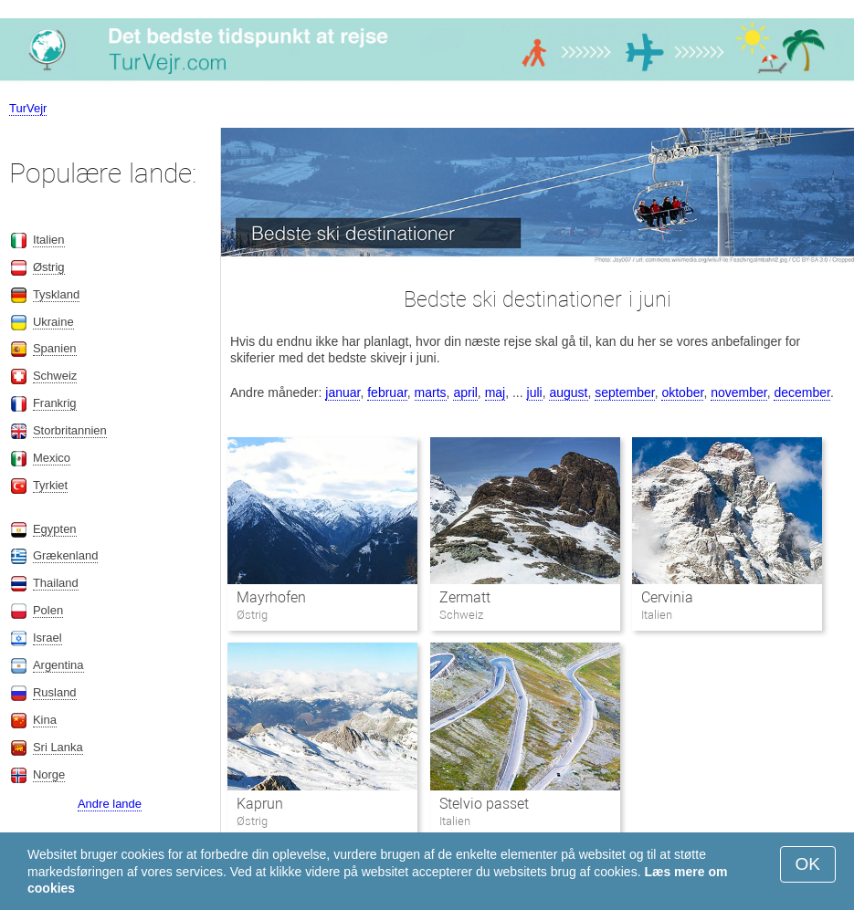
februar (387, 392)
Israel (47, 637)
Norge (49, 774)
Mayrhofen (271, 597)
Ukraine (53, 322)
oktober (682, 392)
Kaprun (260, 803)
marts (431, 392)
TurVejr (28, 108)
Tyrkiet (50, 485)
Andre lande (110, 804)
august (568, 392)
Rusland (55, 692)
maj (495, 392)
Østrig (49, 267)
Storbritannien (70, 430)
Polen (48, 610)
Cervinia (667, 597)
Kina (45, 720)
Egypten (55, 529)
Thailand (56, 583)
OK (808, 863)
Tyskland (56, 294)
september (624, 392)
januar (342, 392)
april (465, 392)
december (801, 392)
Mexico (51, 458)
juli (535, 392)
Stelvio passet (484, 803)
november (738, 392)
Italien (49, 239)
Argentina (58, 665)
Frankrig (55, 403)
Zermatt (464, 597)
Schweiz (55, 375)
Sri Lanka (58, 747)
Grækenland (66, 555)
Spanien (55, 348)
